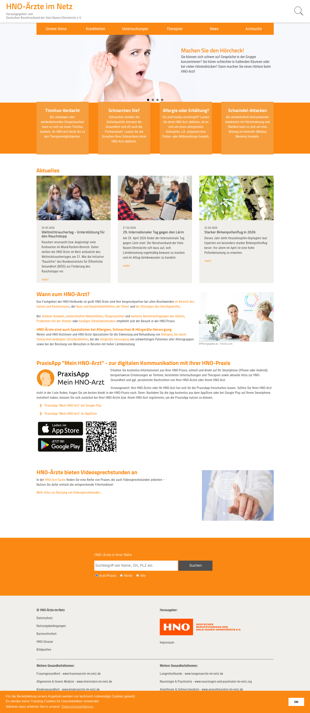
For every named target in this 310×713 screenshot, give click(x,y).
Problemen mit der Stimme (54, 321)
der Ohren (122, 306)
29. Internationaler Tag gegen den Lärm (153, 232)
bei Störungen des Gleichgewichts (158, 306)
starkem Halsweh (53, 316)
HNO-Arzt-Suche (55, 480)
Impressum (167, 642)
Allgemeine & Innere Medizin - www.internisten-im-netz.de (74, 681)
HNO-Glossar (44, 642)
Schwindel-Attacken (247, 110)
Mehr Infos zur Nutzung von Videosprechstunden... (69, 492)
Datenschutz (44, 618)
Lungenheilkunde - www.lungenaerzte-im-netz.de (191, 674)
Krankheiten (95, 28)
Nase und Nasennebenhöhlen (95, 306)
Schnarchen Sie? (124, 110)
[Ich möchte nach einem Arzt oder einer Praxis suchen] (96, 575)
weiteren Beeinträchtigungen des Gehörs (157, 316)
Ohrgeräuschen (114, 316)
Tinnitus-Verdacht (62, 110)
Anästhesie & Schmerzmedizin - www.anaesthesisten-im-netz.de (201, 689)
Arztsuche (254, 28)
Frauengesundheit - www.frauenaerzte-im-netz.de (68, 674)
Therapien (175, 28)
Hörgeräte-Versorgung (114, 339)
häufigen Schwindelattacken (97, 321)
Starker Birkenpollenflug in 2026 (229, 232)
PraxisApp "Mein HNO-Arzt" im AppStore (71, 413)
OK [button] (296, 701)
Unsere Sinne (56, 28)
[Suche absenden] (195, 566)
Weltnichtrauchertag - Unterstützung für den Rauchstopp (73, 234)
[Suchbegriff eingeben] (136, 566)
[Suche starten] (297, 11)
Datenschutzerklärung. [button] (77, 706)
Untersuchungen (135, 28)
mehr (45, 279)
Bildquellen (43, 649)
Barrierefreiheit (46, 634)
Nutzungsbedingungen (51, 626)
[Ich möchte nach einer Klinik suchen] (121, 575)
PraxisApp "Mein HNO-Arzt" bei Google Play (73, 405)
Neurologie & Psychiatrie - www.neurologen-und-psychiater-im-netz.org (206, 681)
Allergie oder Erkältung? (186, 110)
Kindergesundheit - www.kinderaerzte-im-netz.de (68, 689)
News (214, 28)
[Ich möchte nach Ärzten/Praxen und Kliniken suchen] (137, 575)
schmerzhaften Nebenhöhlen (84, 316)
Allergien (167, 334)
